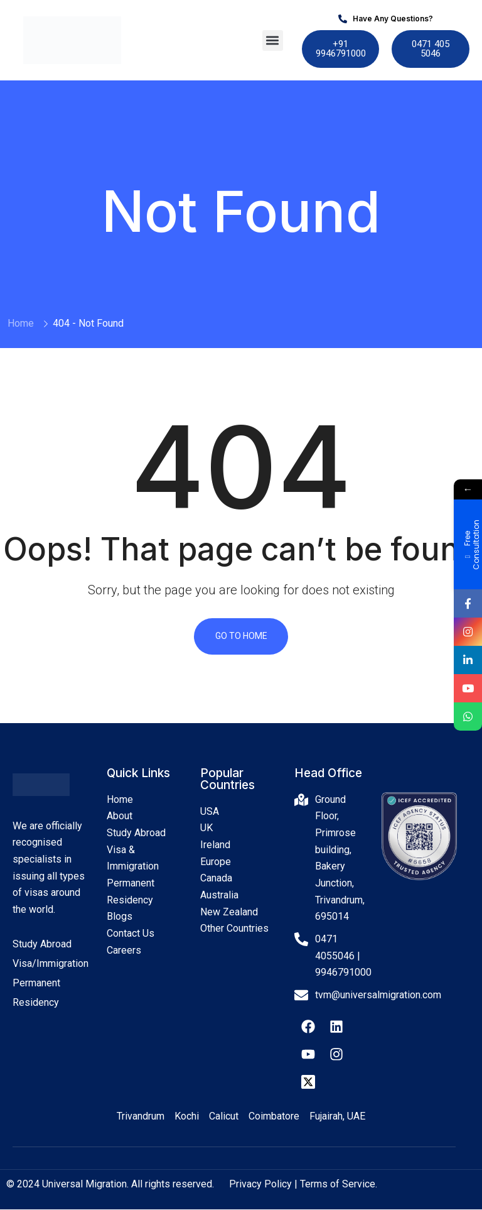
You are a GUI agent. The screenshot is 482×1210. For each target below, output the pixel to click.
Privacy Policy (260, 1185)
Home (21, 323)
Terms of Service (337, 1185)
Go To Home (241, 636)
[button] (272, 40)
